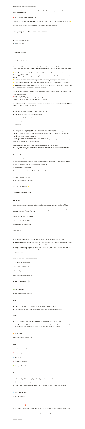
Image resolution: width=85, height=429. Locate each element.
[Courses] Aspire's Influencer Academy (21, 266)
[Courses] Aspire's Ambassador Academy (21, 262)
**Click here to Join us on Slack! (24, 17)
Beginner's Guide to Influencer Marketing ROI (22, 275)
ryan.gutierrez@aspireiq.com (19, 12)
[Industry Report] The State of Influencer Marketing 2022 (25, 258)
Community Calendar (17, 419)
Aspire (49, 10)
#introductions (30, 87)
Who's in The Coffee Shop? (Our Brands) (21, 220)
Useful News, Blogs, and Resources (20, 271)
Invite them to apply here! (51, 25)
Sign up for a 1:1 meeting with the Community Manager (28, 321)
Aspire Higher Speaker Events (23, 247)
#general (64, 75)
